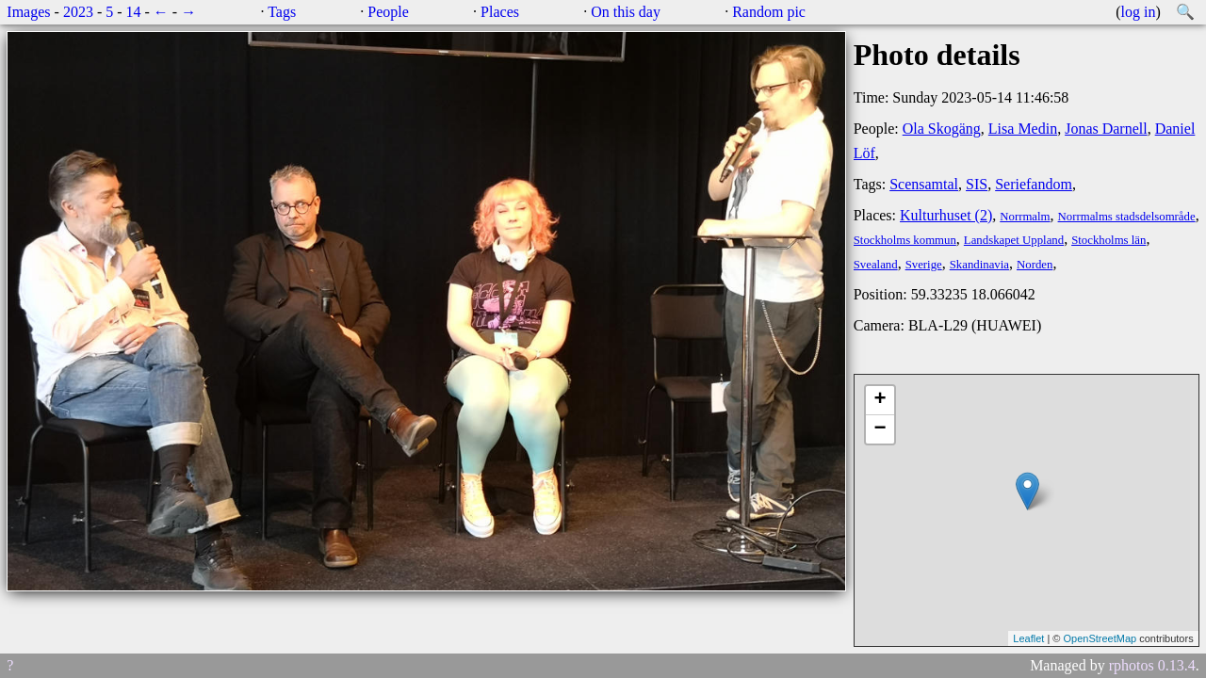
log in (1138, 12)
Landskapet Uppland (1014, 240)
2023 (78, 12)
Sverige (923, 264)
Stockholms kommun (905, 240)
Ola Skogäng (942, 129)
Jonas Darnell (1106, 129)
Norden (1034, 264)
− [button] (880, 429)
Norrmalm (1025, 216)
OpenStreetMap (1099, 638)
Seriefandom (1033, 184)
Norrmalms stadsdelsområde (1127, 216)
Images (28, 12)
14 (133, 12)
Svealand (876, 264)
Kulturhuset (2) (946, 215)
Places (500, 12)
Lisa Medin (1022, 129)
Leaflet (1028, 638)
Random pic (769, 12)
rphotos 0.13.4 (1152, 665)
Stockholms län (1108, 240)
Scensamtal (923, 184)
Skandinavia (979, 264)
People (388, 12)
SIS (976, 184)
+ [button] (880, 400)
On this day (625, 12)
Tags (282, 12)
